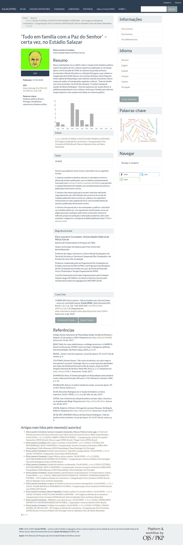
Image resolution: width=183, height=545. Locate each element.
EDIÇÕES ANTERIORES (40, 9)
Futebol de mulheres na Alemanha (61, 464)
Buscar (172, 9)
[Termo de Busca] (154, 9)
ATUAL (23, 9)
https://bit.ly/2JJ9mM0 (102, 337)
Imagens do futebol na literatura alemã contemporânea (70, 483)
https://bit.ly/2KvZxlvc (95, 401)
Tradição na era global (56, 505)
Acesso (178, 2)
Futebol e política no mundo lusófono (77, 491)
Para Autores (127, 34)
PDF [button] (35, 73)
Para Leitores (127, 29)
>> (27, 515)
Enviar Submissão (129, 99)
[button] (130, 174)
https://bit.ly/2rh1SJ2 (82, 410)
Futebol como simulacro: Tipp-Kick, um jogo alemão (68, 451)
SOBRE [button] (122, 9)
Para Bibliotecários (129, 39)
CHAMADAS (59, 9)
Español (124, 71)
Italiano (124, 81)
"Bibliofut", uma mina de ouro (60, 500)
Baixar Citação (87, 320)
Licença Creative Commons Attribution (85, 183)
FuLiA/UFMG (9, 8)
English (124, 65)
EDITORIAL (88, 9)
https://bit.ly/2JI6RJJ (62, 371)
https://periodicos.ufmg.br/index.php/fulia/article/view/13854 (81, 311)
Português (125, 87)
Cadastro (167, 2)
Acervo (34, 18)
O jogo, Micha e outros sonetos (60, 456)
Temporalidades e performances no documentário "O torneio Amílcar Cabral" (79, 473)
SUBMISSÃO (73, 9)
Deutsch (124, 60)
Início (25, 18)
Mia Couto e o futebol (56, 443)
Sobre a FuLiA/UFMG (106, 9)
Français (125, 76)
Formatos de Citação (66, 320)
